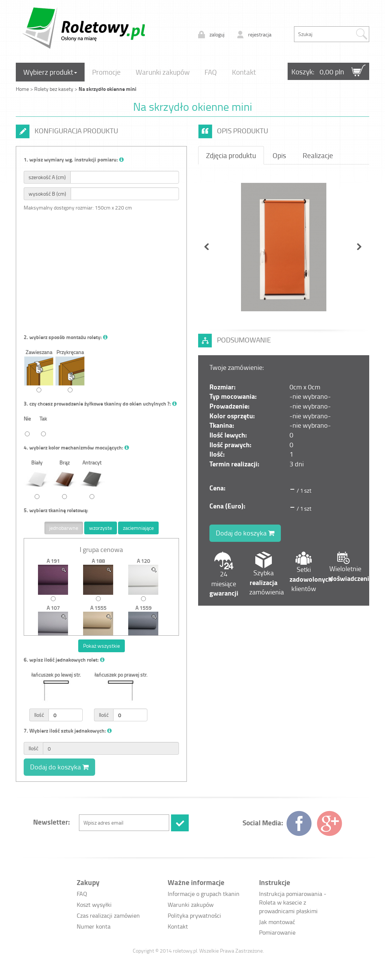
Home (22, 88)
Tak (43, 425)
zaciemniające (138, 527)
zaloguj (216, 34)
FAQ (211, 72)
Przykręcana (70, 370)
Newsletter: (51, 822)
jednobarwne (63, 527)
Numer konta (94, 926)
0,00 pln (332, 71)
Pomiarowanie (277, 932)
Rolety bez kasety (54, 88)
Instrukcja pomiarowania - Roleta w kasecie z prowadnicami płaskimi (292, 902)
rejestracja (259, 34)
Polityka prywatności (194, 915)
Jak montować (277, 922)
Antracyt (92, 479)
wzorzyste (100, 527)
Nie (27, 425)
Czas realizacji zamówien (108, 915)
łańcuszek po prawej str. (120, 696)
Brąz (64, 479)
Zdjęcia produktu (231, 155)
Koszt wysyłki (94, 904)
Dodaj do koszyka (59, 766)
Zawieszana (39, 370)
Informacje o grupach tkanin (203, 894)
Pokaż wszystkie (101, 645)
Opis (279, 155)
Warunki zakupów (162, 72)
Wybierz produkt (50, 72)
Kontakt (244, 72)
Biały (37, 479)
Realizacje (318, 155)
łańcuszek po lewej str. (56, 696)
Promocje (106, 72)
